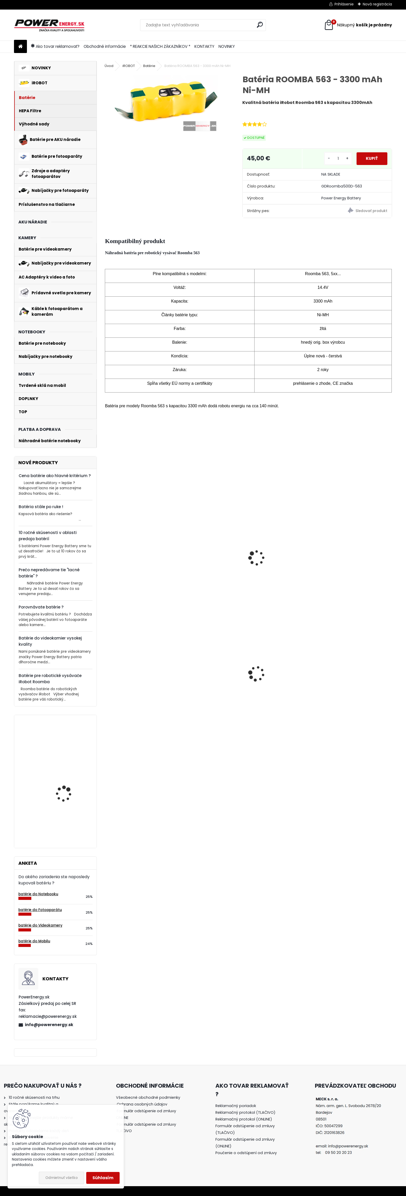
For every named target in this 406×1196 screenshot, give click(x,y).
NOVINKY (227, 46)
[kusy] (336, 158)
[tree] (151, 1117)
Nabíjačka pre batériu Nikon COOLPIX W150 (354, 689)
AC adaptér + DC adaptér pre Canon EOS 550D (284, 684)
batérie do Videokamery (40, 925)
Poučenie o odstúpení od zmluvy (246, 1152)
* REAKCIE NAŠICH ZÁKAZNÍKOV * (160, 46)
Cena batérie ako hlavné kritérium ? (55, 475)
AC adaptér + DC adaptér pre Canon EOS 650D (139, 684)
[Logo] (49, 25)
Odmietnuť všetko (61, 1177)
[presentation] (107, 552)
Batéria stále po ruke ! (41, 506)
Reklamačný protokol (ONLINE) (243, 1119)
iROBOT (128, 65)
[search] (260, 25)
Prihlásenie (344, 4)
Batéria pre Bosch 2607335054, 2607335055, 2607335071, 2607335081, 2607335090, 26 (64, 812)
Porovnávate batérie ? (41, 607)
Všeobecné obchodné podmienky (148, 1097)
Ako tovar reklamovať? (55, 46)
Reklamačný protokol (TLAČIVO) (245, 1112)
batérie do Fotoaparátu (40, 909)
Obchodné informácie (105, 46)
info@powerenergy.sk (49, 1025)
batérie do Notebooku (38, 894)
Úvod (109, 65)
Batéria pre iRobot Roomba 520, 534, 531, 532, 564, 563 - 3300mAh (136, 557)
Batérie (149, 65)
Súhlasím (102, 1178)
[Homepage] (20, 46)
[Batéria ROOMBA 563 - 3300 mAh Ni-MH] (165, 104)
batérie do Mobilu (34, 941)
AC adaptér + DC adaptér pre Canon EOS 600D (211, 684)
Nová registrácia (377, 4)
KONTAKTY (204, 46)
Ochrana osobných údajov (142, 1104)
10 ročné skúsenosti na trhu (34, 1097)
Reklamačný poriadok (235, 1105)
